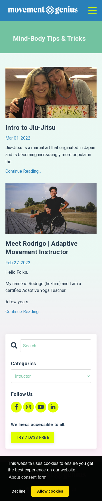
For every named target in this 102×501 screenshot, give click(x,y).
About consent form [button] (28, 477)
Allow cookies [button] (50, 491)
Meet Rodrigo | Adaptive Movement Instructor (41, 248)
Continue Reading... (23, 171)
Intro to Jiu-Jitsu (30, 127)
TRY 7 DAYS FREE (32, 437)
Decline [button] (18, 491)
